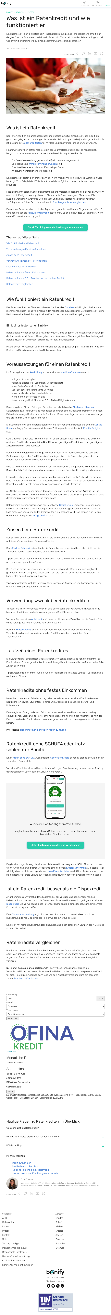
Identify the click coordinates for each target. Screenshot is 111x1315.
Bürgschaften (40, 515)
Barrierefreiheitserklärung (16, 1256)
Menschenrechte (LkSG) (14, 1247)
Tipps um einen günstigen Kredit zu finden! (43, 729)
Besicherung (66, 505)
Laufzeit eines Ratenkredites (21, 266)
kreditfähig (36, 372)
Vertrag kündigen (11, 1243)
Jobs (5, 1239)
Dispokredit (12, 903)
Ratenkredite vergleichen (19, 284)
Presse (6, 1230)
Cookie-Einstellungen (13, 1260)
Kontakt (6, 1235)
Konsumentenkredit (38, 212)
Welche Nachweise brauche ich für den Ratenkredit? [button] (33, 1136)
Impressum (8, 1226)
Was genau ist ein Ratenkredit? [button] (22, 1127)
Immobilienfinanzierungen (42, 163)
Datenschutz (9, 1222)
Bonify (9, 12)
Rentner (89, 407)
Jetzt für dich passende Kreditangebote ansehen (55, 227)
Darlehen (70, 307)
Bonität (59, 1218)
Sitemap (60, 1247)
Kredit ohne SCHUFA (24, 757)
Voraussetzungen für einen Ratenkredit (26, 249)
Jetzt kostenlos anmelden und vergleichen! (55, 845)
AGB (4, 1218)
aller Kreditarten (33, 142)
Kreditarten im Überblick (25, 1166)
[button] (107, 3)
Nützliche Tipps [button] (14, 1145)
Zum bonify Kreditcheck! (26, 978)
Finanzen (60, 1239)
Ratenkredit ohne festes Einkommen (25, 272)
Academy (20, 12)
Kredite (30, 12)
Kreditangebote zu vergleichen (69, 202)
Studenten (78, 407)
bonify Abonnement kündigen (17, 1264)
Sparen (59, 1235)
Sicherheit (61, 1243)
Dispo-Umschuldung (22, 914)
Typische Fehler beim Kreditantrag (30, 1169)
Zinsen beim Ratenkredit (19, 255)
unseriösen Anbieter (58, 871)
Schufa (59, 1222)
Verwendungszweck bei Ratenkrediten (26, 260)
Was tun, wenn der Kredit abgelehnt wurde (35, 1173)
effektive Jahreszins (22, 548)
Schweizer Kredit (59, 757)
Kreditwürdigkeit (92, 428)
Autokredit (37, 619)
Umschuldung (24, 629)
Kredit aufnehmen (71, 372)
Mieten (59, 1226)
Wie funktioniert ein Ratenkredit (23, 243)
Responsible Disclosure (14, 1252)
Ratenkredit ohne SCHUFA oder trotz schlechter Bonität (35, 278)
